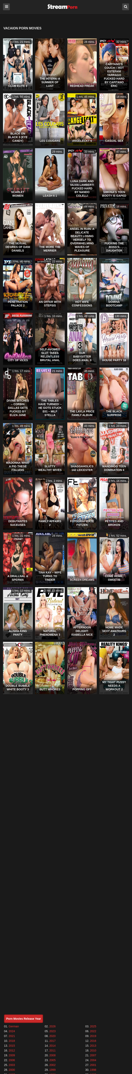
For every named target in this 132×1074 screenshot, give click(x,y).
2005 (52, 1060)
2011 (52, 1050)
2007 (93, 1055)
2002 (52, 1065)
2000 (12, 1069)
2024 (12, 1031)
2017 (52, 1040)
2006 (12, 1060)
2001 (93, 1065)
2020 (52, 1036)
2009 (12, 1055)
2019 (93, 1036)
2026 (52, 1026)
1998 (93, 1069)
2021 (12, 1036)
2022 (93, 1031)
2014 (52, 1045)
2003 (12, 1065)
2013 (93, 1045)
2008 (52, 1055)
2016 (93, 1040)
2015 (12, 1045)
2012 (12, 1050)
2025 (93, 1026)
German (14, 1026)
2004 (93, 1060)
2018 (12, 1040)
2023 (52, 1031)
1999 (52, 1069)
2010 (93, 1050)
